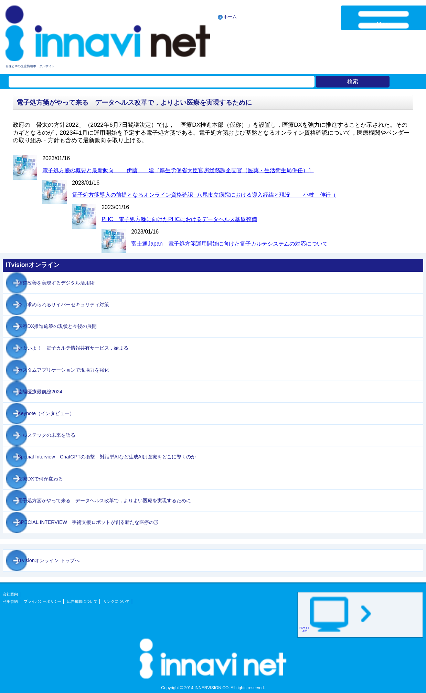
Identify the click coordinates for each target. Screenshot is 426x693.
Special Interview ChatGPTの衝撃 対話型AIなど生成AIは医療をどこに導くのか (107, 456)
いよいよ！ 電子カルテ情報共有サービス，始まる (73, 348)
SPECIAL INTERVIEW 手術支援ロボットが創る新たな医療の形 (88, 522)
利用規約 (10, 601)
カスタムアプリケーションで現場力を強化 (63, 370)
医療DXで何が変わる (40, 479)
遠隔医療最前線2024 (40, 391)
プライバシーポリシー (43, 601)
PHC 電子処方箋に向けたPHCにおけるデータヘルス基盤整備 (179, 219)
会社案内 (10, 594)
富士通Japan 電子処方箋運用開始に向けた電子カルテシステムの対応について (229, 244)
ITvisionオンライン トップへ (48, 560)
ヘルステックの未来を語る (46, 435)
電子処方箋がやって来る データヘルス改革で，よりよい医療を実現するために (104, 500)
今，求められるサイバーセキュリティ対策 (63, 304)
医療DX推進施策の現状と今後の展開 (57, 326)
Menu (383, 24)
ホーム (230, 16)
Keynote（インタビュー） (46, 413)
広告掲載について (82, 601)
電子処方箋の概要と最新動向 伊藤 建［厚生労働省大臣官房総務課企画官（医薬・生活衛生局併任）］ (177, 170)
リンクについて (116, 601)
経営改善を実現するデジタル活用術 (56, 283)
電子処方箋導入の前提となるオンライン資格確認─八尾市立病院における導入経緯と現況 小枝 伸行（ (204, 195)
